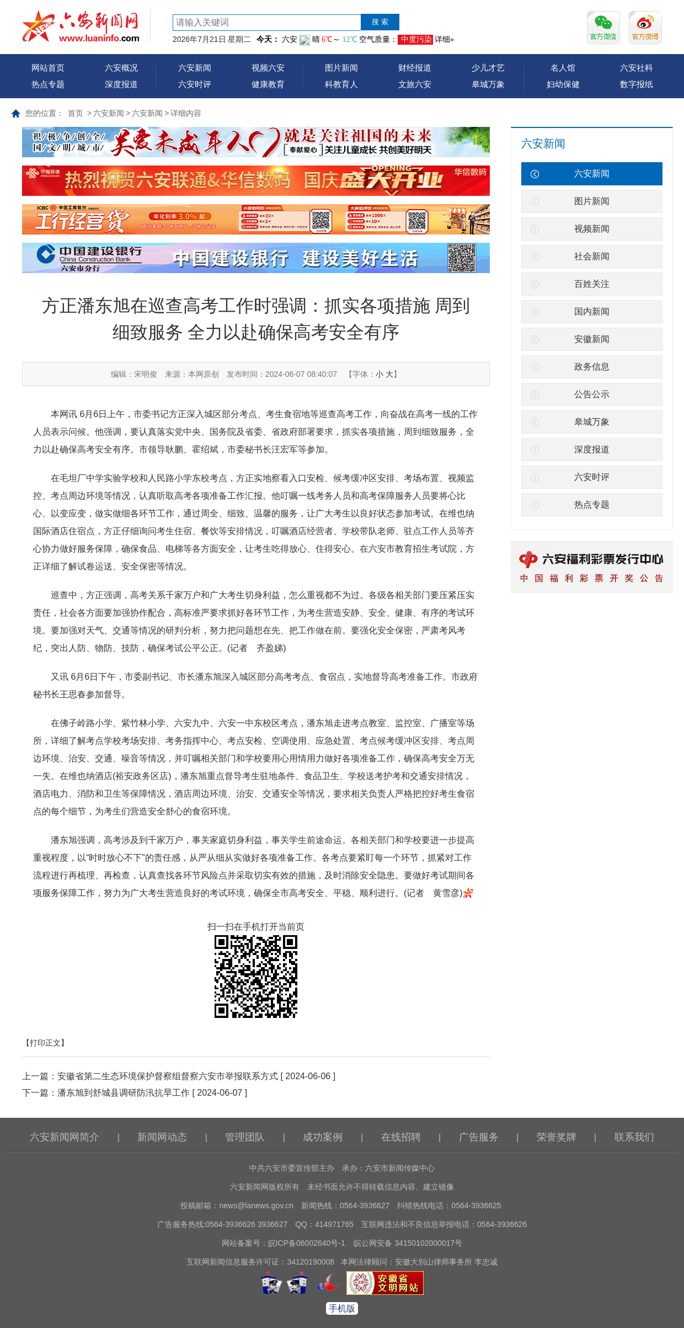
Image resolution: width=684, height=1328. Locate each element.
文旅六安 (414, 84)
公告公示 (592, 394)
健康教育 (268, 84)
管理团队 (245, 1137)
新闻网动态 (162, 1137)
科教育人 (341, 84)
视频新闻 (592, 228)
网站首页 (48, 67)
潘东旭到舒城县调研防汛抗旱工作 (123, 1092)
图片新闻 (341, 67)
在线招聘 (401, 1137)
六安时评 (194, 84)
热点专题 (48, 84)
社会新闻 (592, 256)
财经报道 (414, 67)
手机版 (342, 1308)
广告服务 (479, 1137)
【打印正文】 (45, 1042)
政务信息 (592, 366)
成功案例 (323, 1137)
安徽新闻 (592, 339)
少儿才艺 (488, 67)
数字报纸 (636, 84)
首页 (75, 113)
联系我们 (634, 1137)
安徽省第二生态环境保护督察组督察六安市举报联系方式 (167, 1076)
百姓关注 (592, 284)
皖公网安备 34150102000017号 (408, 1243)
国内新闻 (592, 311)
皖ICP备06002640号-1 (306, 1243)
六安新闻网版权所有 (265, 1186)
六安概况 (121, 67)
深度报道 (121, 84)
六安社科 (636, 67)
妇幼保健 (563, 84)
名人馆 (563, 67)
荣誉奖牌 (556, 1137)
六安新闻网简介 (64, 1137)
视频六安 (268, 67)
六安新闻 (194, 67)
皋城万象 (488, 84)
